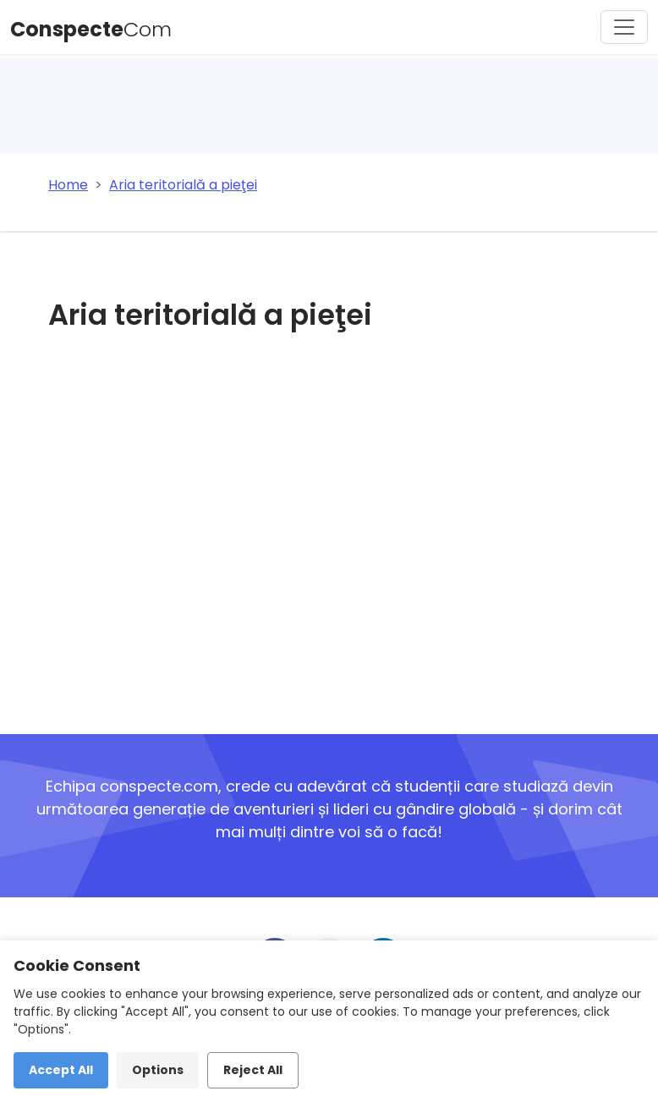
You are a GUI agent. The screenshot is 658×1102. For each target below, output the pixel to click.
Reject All (252, 1069)
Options (158, 1069)
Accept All (61, 1069)
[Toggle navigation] (624, 27)
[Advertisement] (263, 530)
